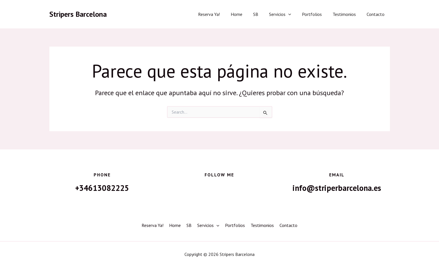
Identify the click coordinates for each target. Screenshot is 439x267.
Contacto (376, 14)
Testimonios (346, 14)
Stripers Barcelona (78, 14)
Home (246, 14)
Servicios (286, 14)
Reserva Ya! (220, 14)
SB (263, 14)
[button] (294, 14)
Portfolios (316, 14)
